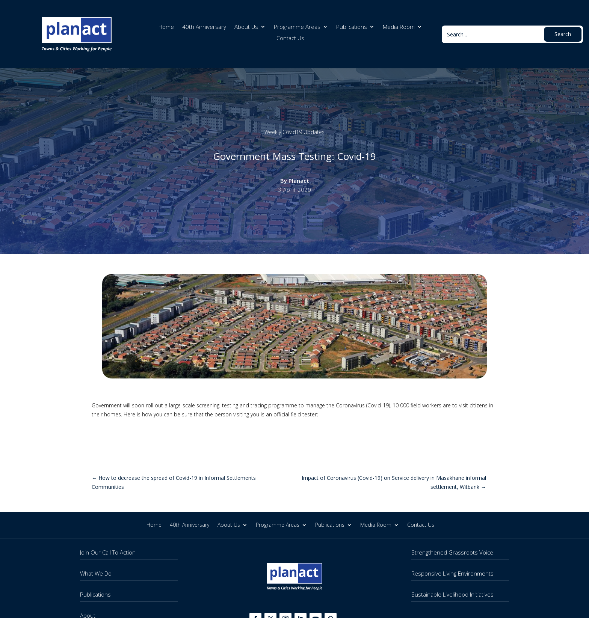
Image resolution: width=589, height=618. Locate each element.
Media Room (399, 27)
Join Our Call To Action (108, 552)
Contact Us (290, 38)
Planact (298, 180)
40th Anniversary (204, 27)
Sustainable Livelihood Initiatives (452, 594)
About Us (246, 27)
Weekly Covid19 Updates (294, 132)
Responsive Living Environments (452, 573)
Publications (351, 27)
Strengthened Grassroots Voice (452, 552)
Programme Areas (297, 27)
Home (166, 27)
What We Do (96, 573)
